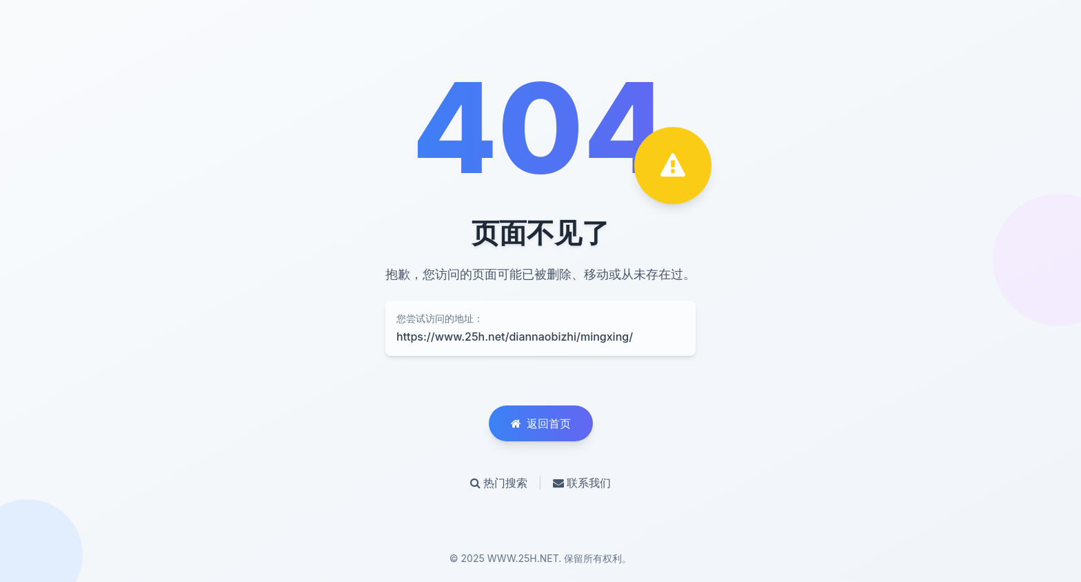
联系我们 (582, 483)
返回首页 (541, 423)
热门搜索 (498, 483)
